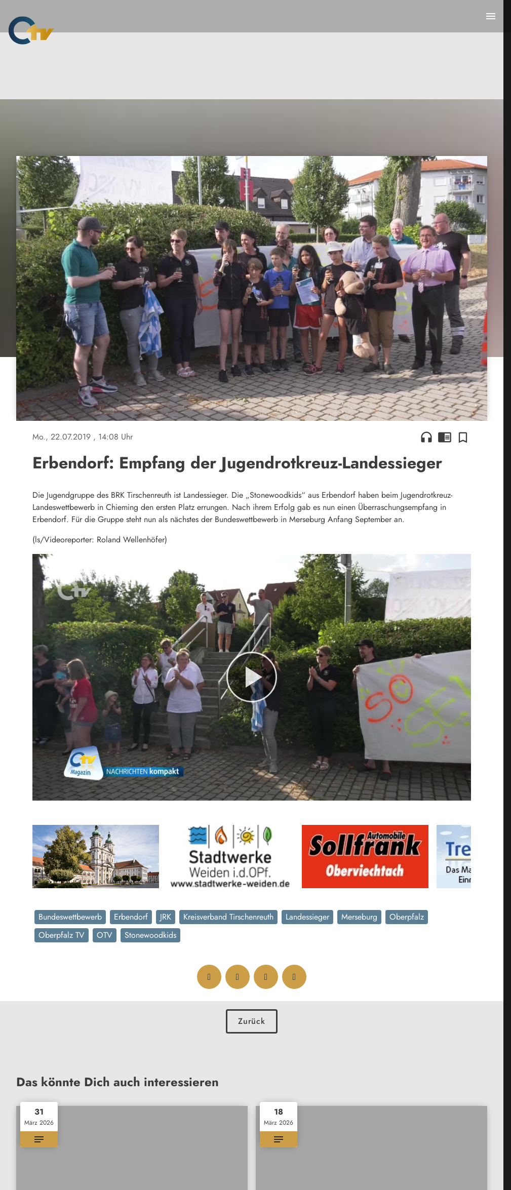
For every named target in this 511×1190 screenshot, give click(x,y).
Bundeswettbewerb (70, 917)
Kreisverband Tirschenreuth (228, 917)
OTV (104, 935)
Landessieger (307, 917)
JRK (165, 917)
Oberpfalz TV (61, 935)
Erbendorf (131, 917)
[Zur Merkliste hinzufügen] (463, 437)
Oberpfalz (406, 917)
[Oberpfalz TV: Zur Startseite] (31, 30)
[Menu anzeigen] (491, 16)
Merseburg (359, 917)
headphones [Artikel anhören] (426, 437)
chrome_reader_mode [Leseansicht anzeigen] (445, 437)
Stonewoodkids (150, 935)
